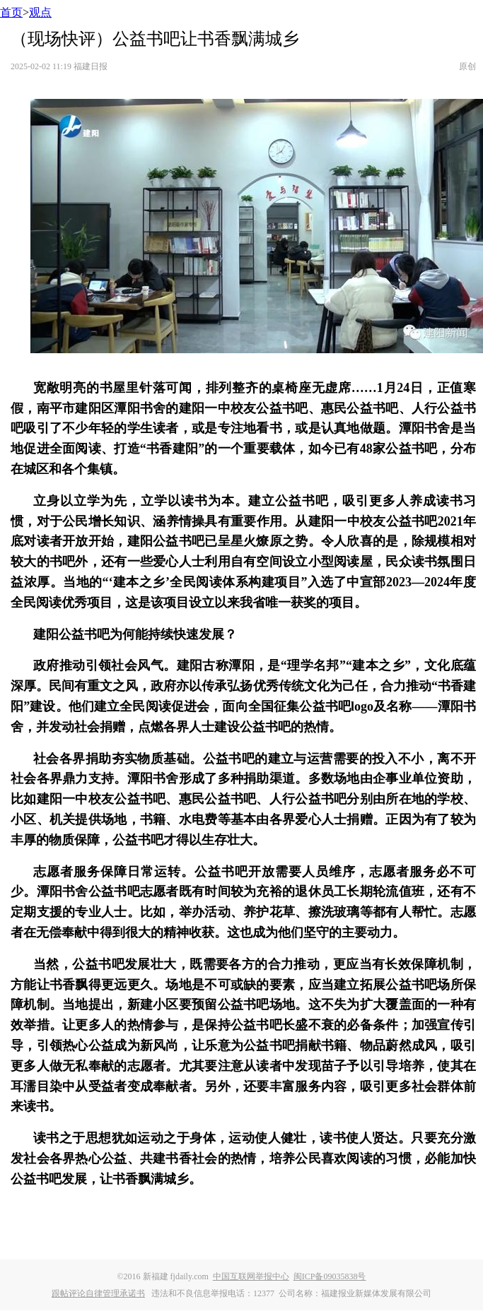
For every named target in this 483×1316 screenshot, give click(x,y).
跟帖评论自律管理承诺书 (98, 1293)
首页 (11, 12)
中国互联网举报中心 (251, 1276)
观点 (40, 12)
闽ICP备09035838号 (329, 1276)
